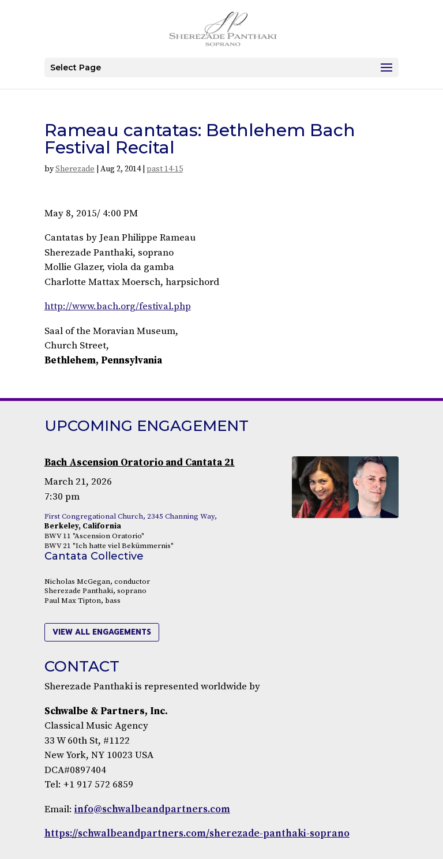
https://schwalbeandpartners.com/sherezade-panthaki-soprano (197, 833)
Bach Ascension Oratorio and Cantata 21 (139, 462)
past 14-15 (165, 169)
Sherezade (75, 169)
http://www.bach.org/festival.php (117, 306)
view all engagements (101, 632)
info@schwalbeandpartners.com (152, 809)
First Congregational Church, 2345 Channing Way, (130, 516)
